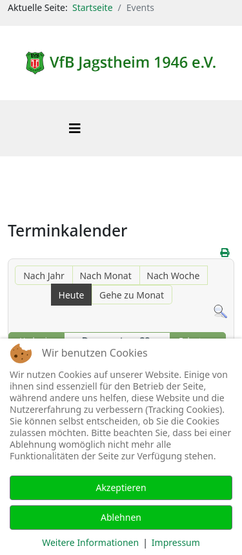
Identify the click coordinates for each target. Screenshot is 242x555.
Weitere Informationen (90, 542)
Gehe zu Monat (131, 295)
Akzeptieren (121, 487)
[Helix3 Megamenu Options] (75, 128)
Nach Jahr (44, 275)
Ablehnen (121, 517)
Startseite (92, 7)
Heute (72, 295)
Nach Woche (172, 275)
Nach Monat (105, 275)
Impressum (176, 542)
